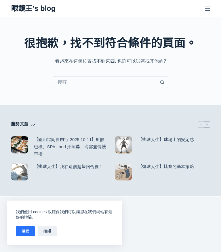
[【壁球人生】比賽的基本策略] (123, 171)
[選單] (207, 8)
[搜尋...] (105, 82)
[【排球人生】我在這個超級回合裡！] (19, 171)
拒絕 (47, 231)
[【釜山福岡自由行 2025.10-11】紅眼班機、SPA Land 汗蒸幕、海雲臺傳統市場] (19, 144)
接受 (25, 231)
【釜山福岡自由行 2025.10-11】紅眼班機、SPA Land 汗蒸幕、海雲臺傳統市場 (70, 146)
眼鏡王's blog (33, 8)
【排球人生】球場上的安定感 (166, 139)
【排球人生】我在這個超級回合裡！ (68, 166)
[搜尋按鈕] (162, 82)
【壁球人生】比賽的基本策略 (166, 166)
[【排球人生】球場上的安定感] (123, 144)
